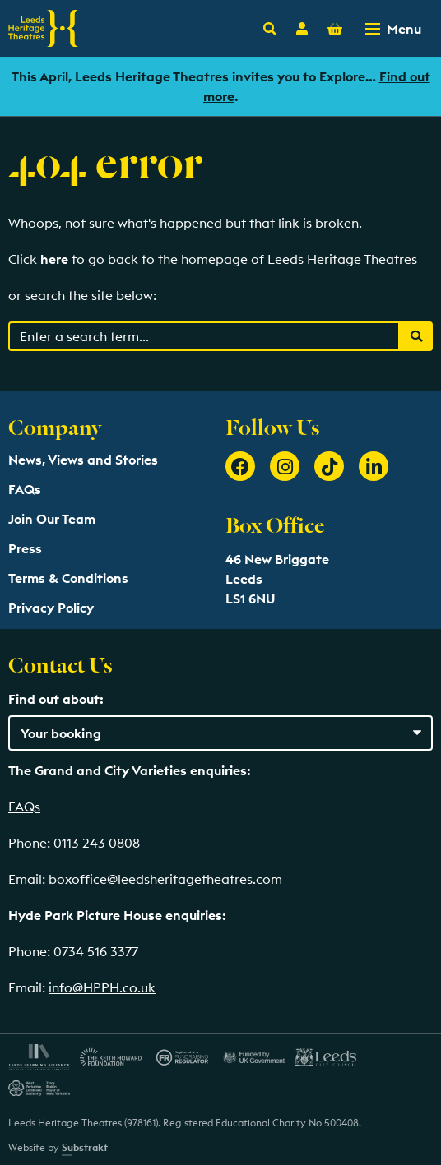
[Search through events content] (204, 336)
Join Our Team (51, 519)
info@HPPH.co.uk (102, 987)
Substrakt (85, 1147)
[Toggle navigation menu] (395, 28)
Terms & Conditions (68, 578)
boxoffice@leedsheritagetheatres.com (165, 879)
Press (25, 548)
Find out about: (56, 699)
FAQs (24, 489)
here (54, 259)
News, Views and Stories (83, 459)
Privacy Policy (51, 607)
